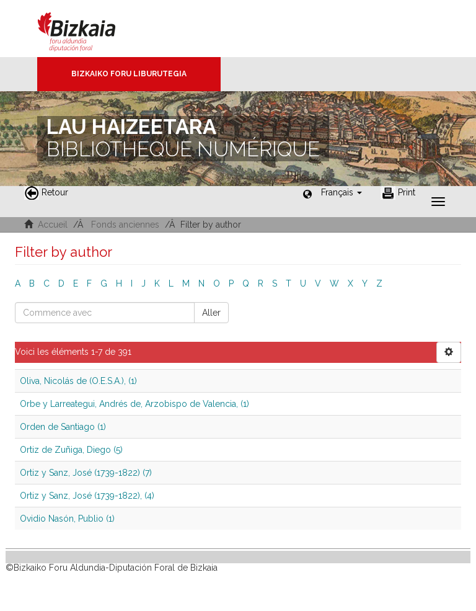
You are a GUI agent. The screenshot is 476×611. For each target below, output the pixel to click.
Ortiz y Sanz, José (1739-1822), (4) (87, 496)
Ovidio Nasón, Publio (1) (67, 519)
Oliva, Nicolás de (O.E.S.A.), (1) (78, 381)
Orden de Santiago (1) (63, 427)
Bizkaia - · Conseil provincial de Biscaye (89, 28)
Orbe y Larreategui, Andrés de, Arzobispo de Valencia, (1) (134, 404)
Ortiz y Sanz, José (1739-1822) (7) (86, 473)
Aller (211, 313)
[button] (341, 192)
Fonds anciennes (125, 225)
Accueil (53, 225)
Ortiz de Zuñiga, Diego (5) (71, 450)
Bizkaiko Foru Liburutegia (129, 73)
